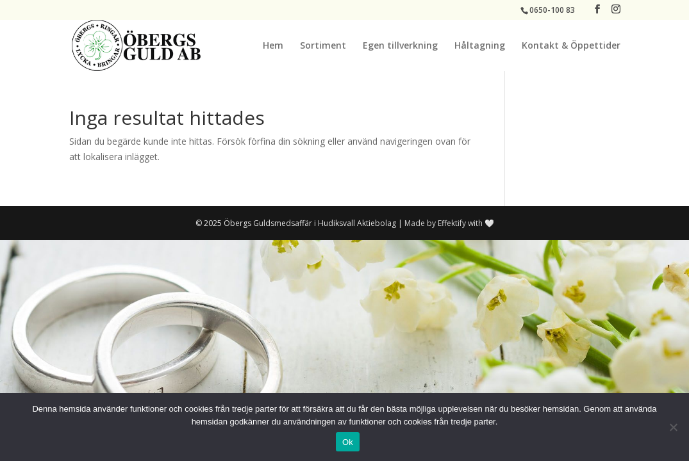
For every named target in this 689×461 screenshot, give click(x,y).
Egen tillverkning (400, 46)
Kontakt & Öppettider (571, 46)
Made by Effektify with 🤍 (449, 223)
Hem (273, 46)
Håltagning (479, 46)
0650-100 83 (552, 9)
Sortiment (323, 46)
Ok (347, 442)
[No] (673, 427)
